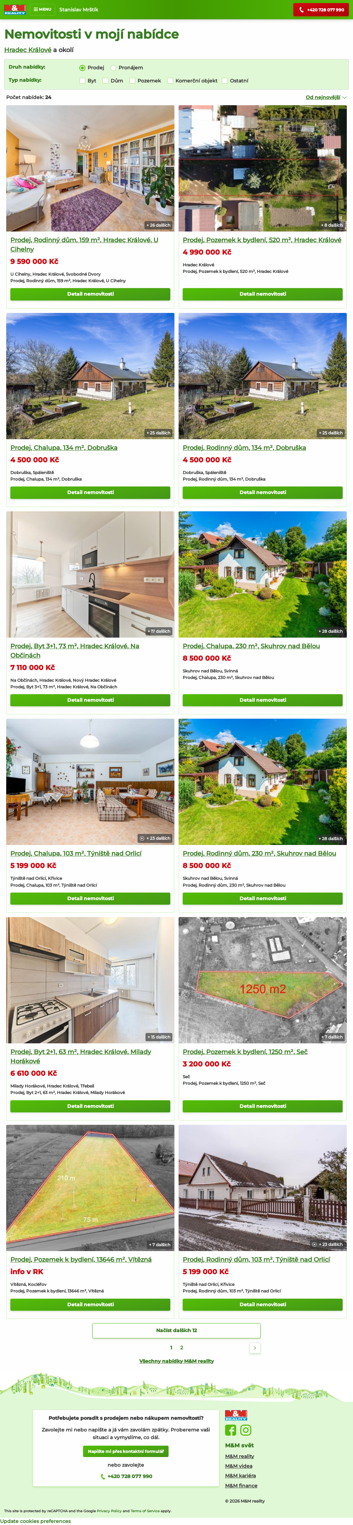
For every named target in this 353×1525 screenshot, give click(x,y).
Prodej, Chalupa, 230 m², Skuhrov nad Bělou (251, 646)
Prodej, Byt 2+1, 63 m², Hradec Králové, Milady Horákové (80, 1056)
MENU (42, 9)
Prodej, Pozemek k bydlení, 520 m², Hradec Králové (262, 240)
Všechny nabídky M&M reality (176, 1361)
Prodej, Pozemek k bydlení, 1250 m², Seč (245, 1052)
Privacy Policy (109, 1511)
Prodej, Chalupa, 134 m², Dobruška (64, 448)
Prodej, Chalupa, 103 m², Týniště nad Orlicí (75, 853)
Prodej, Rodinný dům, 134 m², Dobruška (244, 448)
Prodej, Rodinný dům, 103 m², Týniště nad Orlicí (256, 1259)
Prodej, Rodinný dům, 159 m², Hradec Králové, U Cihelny (84, 244)
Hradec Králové (27, 50)
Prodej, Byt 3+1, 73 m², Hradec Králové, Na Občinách (74, 650)
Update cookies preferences (35, 1521)
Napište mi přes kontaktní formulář (126, 1451)
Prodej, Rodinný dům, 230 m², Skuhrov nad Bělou (259, 853)
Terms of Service (145, 1511)
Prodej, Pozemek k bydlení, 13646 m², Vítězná (81, 1259)
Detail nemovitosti (90, 294)
